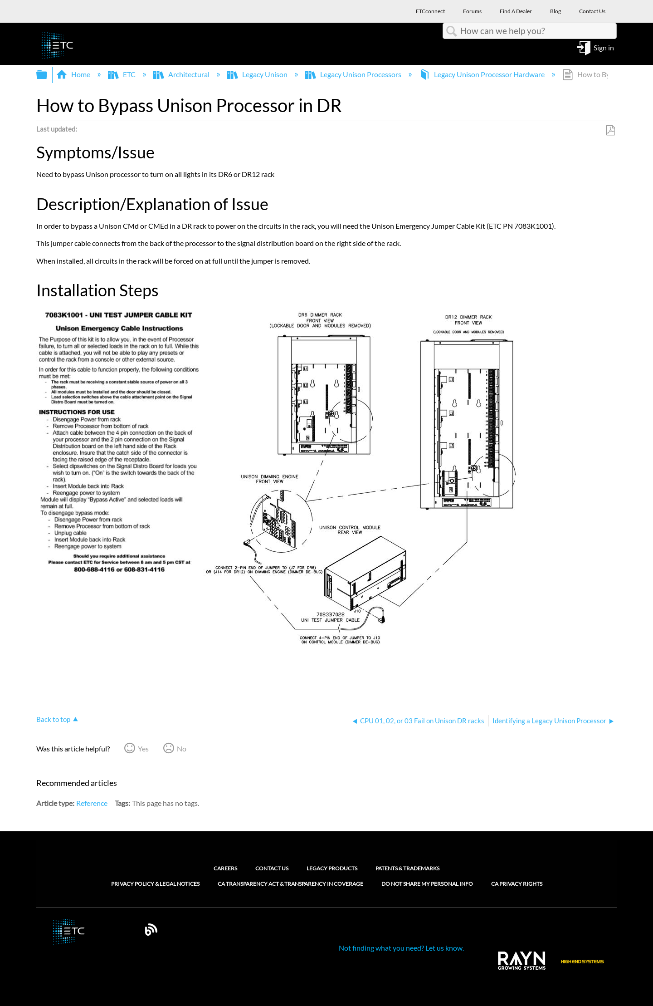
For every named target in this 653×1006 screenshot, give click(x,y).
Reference (91, 803)
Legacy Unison (258, 74)
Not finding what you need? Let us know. (401, 947)
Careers (225, 868)
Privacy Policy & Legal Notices (155, 884)
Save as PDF (610, 130)
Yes (143, 748)
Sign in (604, 47)
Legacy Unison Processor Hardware (482, 74)
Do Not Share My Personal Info (427, 884)
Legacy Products (332, 868)
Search (452, 31)
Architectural (182, 74)
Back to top (53, 719)
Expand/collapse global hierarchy (47, 74)
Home (74, 74)
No (181, 748)
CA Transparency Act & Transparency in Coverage (290, 884)
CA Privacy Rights (516, 884)
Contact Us (271, 868)
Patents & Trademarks (407, 868)
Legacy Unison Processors (354, 74)
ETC (122, 74)
